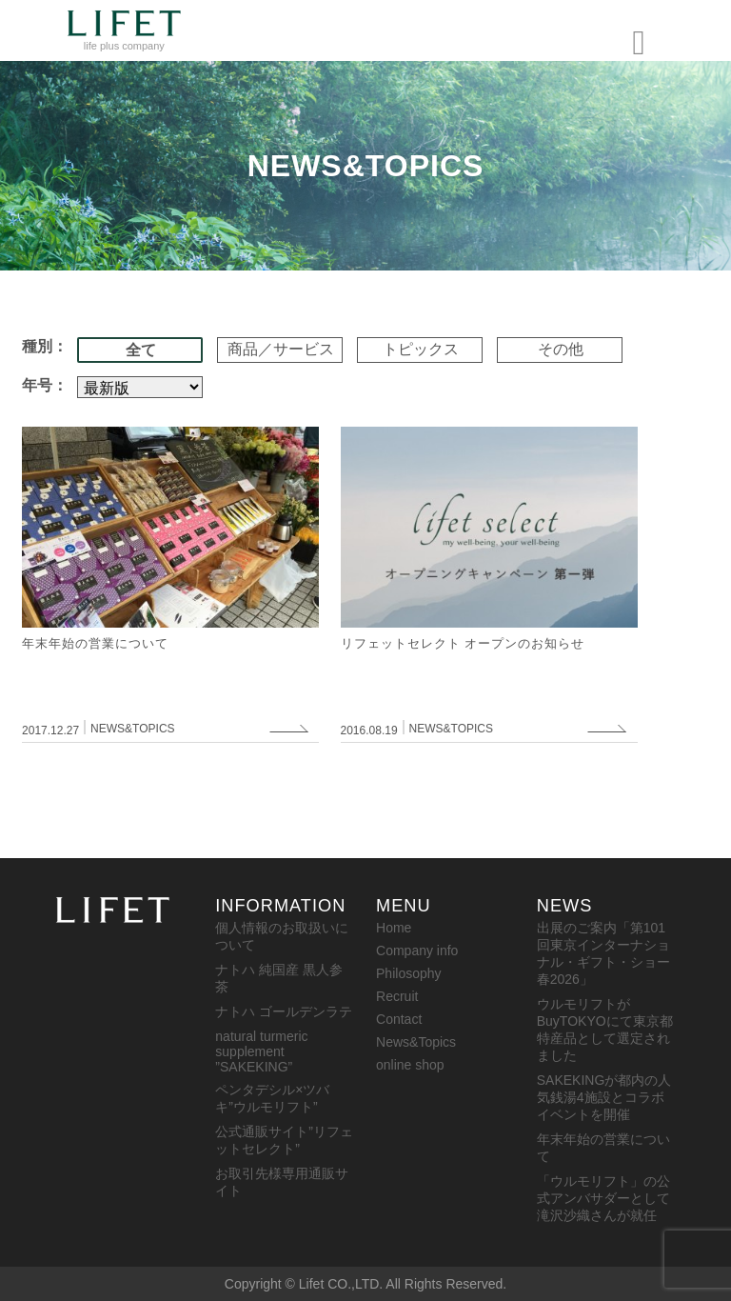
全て (141, 350)
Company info (417, 950)
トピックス (421, 349)
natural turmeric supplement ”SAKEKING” (261, 1051)
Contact (399, 1019)
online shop (410, 1064)
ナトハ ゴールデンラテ (283, 1011)
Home (393, 927)
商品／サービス (280, 349)
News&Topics (416, 1042)
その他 (560, 349)
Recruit (397, 996)
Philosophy (409, 973)
